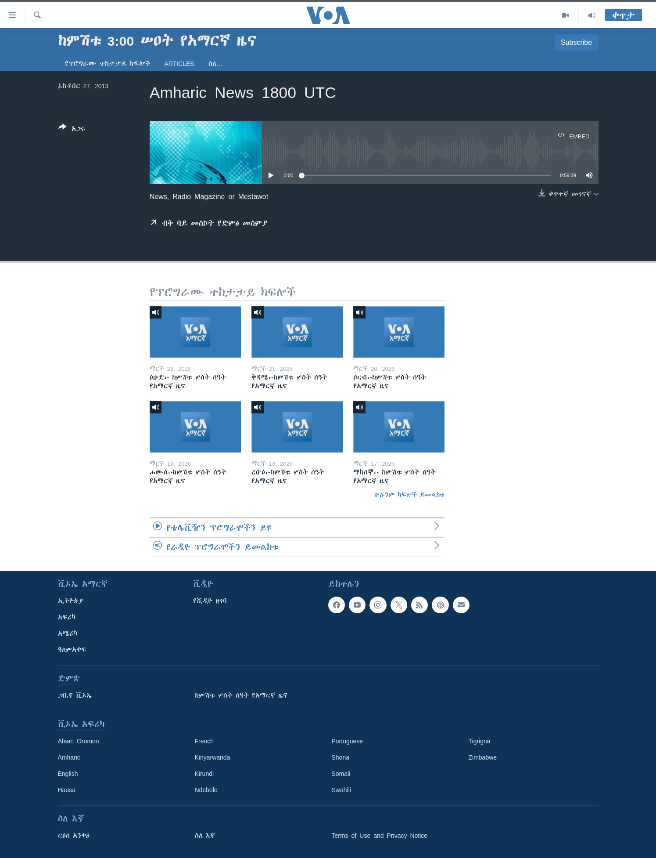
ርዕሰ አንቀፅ (74, 836)
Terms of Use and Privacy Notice (380, 836)
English (68, 774)
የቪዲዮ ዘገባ (210, 601)
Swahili (341, 790)
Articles (179, 64)
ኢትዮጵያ (70, 601)
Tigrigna (480, 741)
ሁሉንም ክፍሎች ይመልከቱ (409, 494)
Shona (340, 757)
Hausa (66, 790)
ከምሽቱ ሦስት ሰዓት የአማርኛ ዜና (241, 695)
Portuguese (347, 741)
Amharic (69, 757)
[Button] (72, 129)
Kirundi (204, 774)
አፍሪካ (66, 617)
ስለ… (215, 64)
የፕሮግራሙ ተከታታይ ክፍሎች (108, 64)
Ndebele (206, 790)
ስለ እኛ (205, 836)
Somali (341, 774)
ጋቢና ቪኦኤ (75, 695)
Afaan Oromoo (78, 741)
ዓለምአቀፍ (72, 650)
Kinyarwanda (212, 757)
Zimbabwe (483, 757)
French (204, 741)
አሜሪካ (67, 633)
